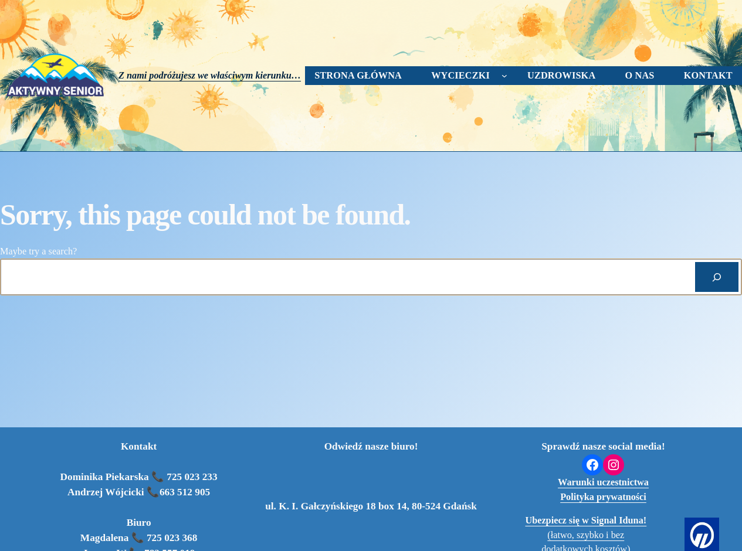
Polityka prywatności (603, 497)
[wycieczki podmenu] (504, 76)
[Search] (716, 277)
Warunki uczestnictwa (603, 482)
